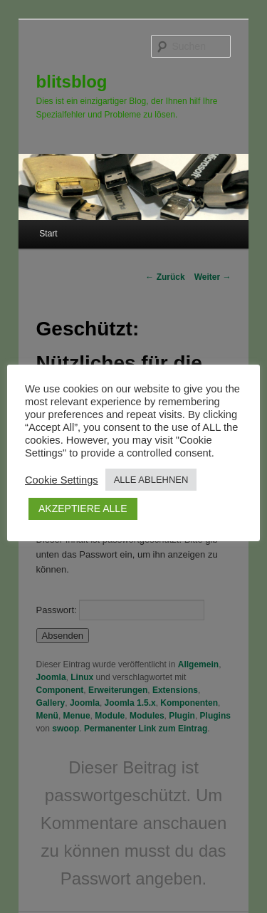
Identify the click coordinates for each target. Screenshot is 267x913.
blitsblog (72, 81)
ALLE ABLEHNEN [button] (151, 479)
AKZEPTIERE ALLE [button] (82, 508)
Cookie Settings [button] (61, 480)
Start (48, 234)
